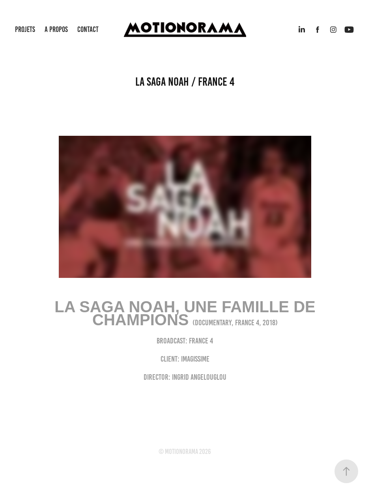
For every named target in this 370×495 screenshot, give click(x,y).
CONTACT (88, 29)
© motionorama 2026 (185, 452)
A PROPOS (56, 29)
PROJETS (25, 29)
